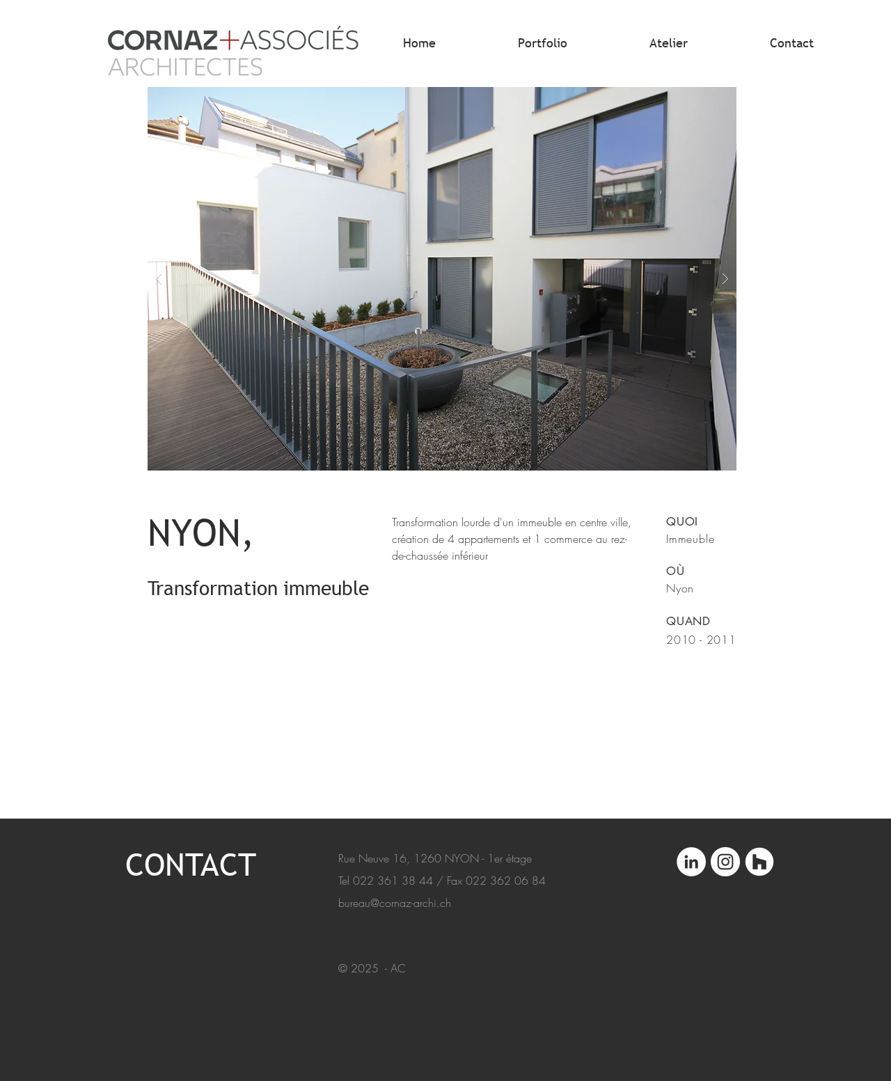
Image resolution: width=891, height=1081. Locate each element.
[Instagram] (725, 861)
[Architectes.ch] (759, 861)
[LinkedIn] (691, 861)
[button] (442, 279)
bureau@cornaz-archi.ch (394, 902)
